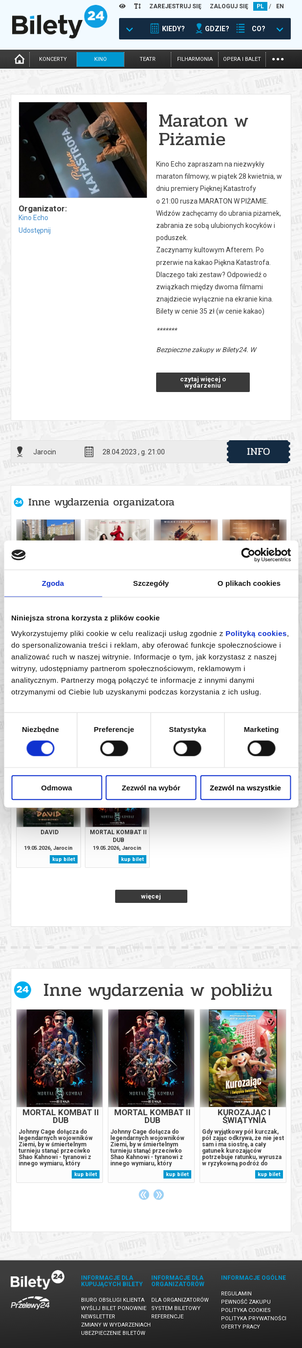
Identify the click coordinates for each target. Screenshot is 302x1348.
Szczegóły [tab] (151, 583)
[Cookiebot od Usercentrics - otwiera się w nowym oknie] (248, 555)
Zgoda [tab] (53, 583)
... (277, 58)
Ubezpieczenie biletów (113, 1333)
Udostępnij (35, 230)
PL (260, 6)
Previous (144, 1194)
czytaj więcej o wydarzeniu (203, 382)
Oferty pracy (240, 1327)
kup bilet (63, 859)
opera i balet (242, 59)
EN (280, 6)
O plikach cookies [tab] (249, 583)
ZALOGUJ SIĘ (229, 6)
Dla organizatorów (180, 1300)
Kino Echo (33, 218)
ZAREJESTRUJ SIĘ (175, 6)
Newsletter (98, 1316)
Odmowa (56, 787)
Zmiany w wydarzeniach (116, 1325)
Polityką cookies (256, 633)
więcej (151, 896)
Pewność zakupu (246, 1302)
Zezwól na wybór (150, 787)
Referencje (167, 1316)
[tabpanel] (59, 1096)
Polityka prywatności (253, 1318)
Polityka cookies (246, 1310)
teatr (148, 59)
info (258, 451)
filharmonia (195, 59)
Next (158, 1194)
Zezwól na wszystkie (245, 787)
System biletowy (176, 1308)
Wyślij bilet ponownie (113, 1308)
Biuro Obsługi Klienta (112, 1300)
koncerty (53, 59)
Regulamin (236, 1294)
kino (100, 59)
